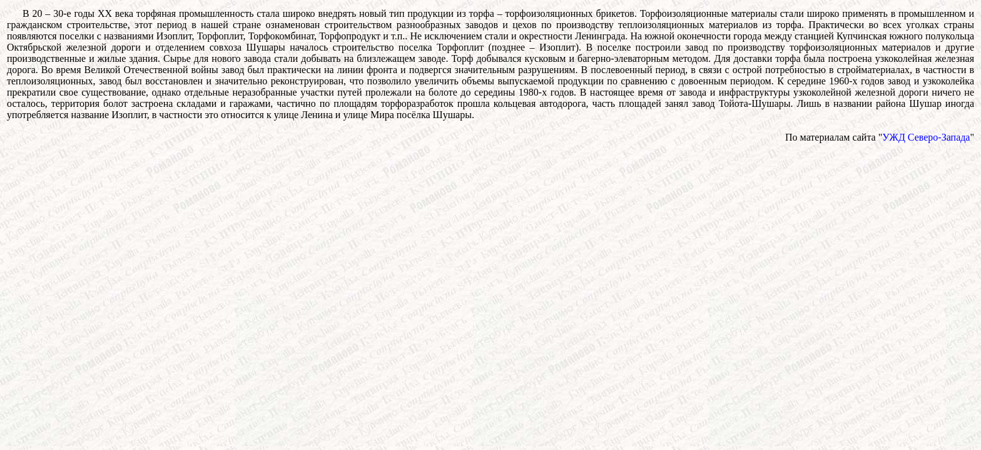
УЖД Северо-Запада (926, 137)
